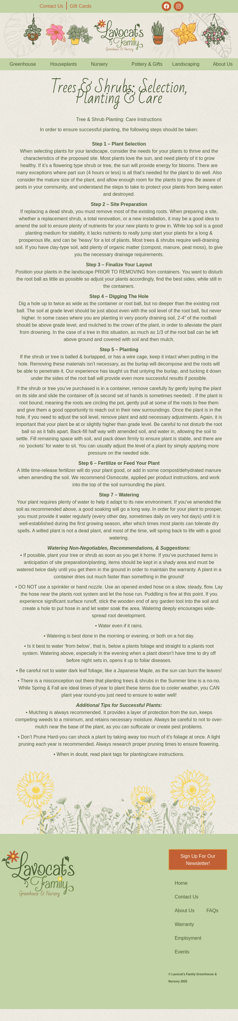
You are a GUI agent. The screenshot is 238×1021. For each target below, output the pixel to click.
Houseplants (63, 64)
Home (181, 883)
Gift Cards (80, 6)
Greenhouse (23, 64)
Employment (188, 938)
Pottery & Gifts (147, 64)
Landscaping (185, 64)
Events (182, 951)
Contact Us (51, 6)
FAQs (212, 910)
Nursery (99, 64)
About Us (185, 910)
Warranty (184, 924)
